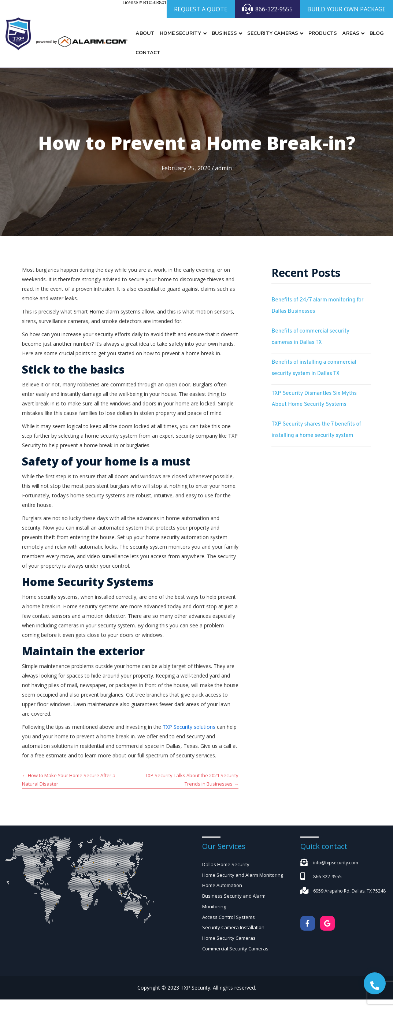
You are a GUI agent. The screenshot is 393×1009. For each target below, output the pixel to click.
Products (322, 33)
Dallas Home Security (225, 864)
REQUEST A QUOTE (200, 9)
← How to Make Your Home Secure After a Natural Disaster (68, 779)
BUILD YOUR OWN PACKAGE (346, 9)
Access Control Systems (228, 917)
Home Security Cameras (229, 938)
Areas (350, 33)
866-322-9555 (267, 9)
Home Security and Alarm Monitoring (242, 875)
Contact (148, 52)
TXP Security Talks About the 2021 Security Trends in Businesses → (191, 779)
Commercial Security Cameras (235, 948)
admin (223, 168)
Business (224, 33)
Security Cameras (272, 33)
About (145, 33)
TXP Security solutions (189, 726)
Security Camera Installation (233, 927)
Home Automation (222, 885)
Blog (376, 33)
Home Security (180, 33)
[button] (375, 983)
